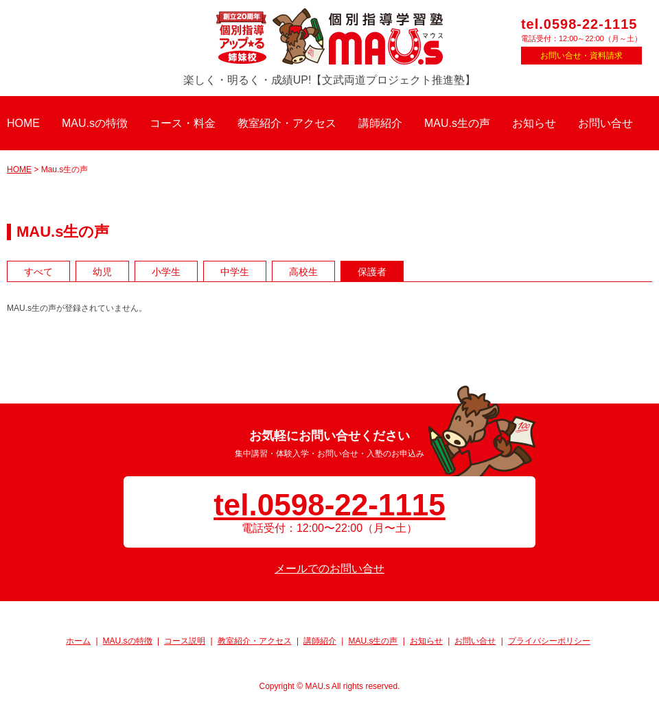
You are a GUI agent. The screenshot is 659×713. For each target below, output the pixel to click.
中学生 (234, 271)
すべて (38, 271)
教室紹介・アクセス (287, 123)
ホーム (78, 641)
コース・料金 (183, 123)
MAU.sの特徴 (95, 123)
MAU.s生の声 (457, 123)
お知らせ (534, 123)
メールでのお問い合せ (329, 568)
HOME (23, 123)
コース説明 (184, 641)
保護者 (372, 271)
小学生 (166, 271)
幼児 (102, 271)
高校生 (303, 271)
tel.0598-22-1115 (579, 24)
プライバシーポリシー (549, 641)
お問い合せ (605, 123)
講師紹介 (380, 123)
